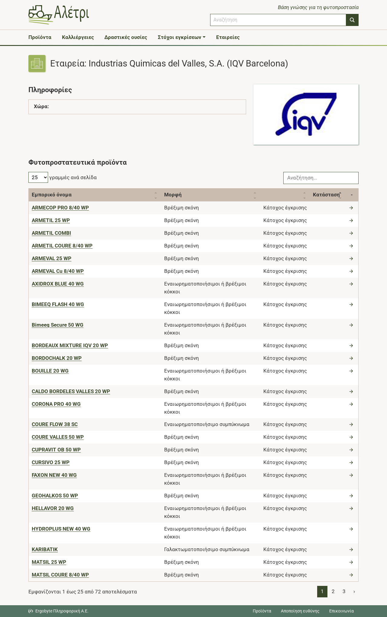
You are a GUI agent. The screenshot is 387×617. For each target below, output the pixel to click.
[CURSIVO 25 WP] (51, 462)
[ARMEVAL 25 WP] (51, 258)
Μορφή (173, 195)
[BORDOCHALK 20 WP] (57, 358)
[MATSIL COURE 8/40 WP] (60, 575)
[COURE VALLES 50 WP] (58, 437)
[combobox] (278, 20)
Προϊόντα (39, 37)
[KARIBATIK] (45, 549)
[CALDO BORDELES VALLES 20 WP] (71, 391)
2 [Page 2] (333, 591)
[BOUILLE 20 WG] (50, 371)
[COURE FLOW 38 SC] (55, 424)
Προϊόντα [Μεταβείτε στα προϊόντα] (262, 611)
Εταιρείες (228, 37)
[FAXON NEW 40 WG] (54, 475)
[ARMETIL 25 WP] (51, 220)
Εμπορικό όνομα (52, 195)
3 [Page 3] (344, 591)
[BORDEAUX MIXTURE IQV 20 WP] (70, 345)
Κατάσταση (326, 195)
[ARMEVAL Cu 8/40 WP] (58, 271)
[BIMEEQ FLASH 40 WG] (58, 304)
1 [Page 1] (322, 591)
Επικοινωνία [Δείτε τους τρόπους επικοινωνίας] (341, 611)
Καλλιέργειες (78, 37)
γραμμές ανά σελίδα (62, 177)
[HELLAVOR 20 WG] (53, 508)
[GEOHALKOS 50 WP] (55, 496)
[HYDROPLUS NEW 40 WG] (61, 529)
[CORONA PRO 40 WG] (56, 404)
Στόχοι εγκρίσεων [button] (179, 37)
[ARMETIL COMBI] (51, 233)
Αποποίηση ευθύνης (300, 611)
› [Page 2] (354, 591)
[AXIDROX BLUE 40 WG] (58, 284)
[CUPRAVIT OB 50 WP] (56, 450)
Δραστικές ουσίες (125, 37)
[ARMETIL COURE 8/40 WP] (62, 246)
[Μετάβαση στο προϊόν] (352, 208)
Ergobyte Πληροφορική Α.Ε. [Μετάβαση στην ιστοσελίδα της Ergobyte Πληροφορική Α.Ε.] (62, 611)
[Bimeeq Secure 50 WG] (57, 325)
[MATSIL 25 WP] (49, 562)
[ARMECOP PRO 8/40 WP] (60, 208)
